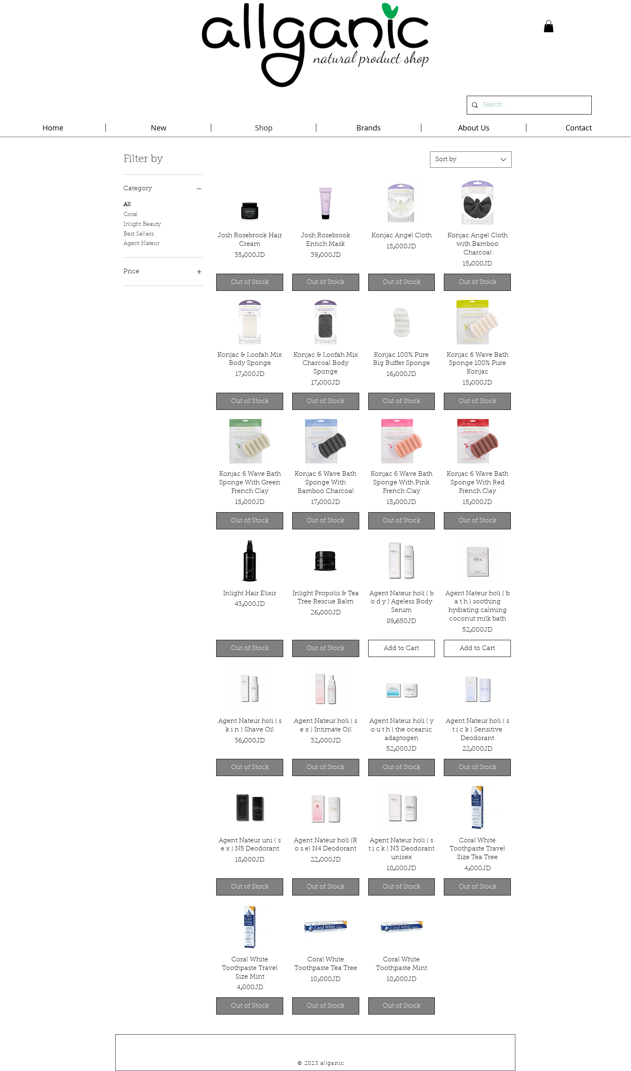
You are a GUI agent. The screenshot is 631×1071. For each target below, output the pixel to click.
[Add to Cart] (401, 648)
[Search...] (528, 105)
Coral (130, 214)
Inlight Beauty (142, 223)
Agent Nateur (141, 243)
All (127, 204)
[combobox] (471, 159)
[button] (549, 26)
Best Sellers (138, 233)
